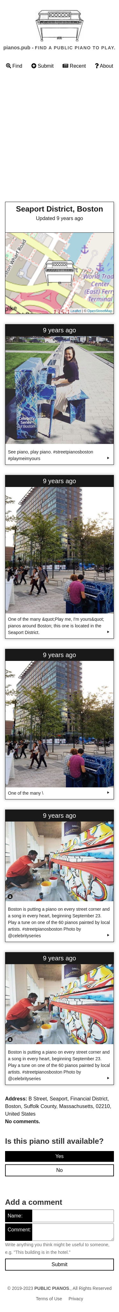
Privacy (76, 1298)
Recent (74, 66)
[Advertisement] (59, 137)
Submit (42, 66)
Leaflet (75, 311)
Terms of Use (49, 1298)
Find (14, 66)
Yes (59, 1156)
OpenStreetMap (99, 311)
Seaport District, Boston (59, 209)
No (59, 1170)
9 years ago (59, 330)
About (104, 66)
